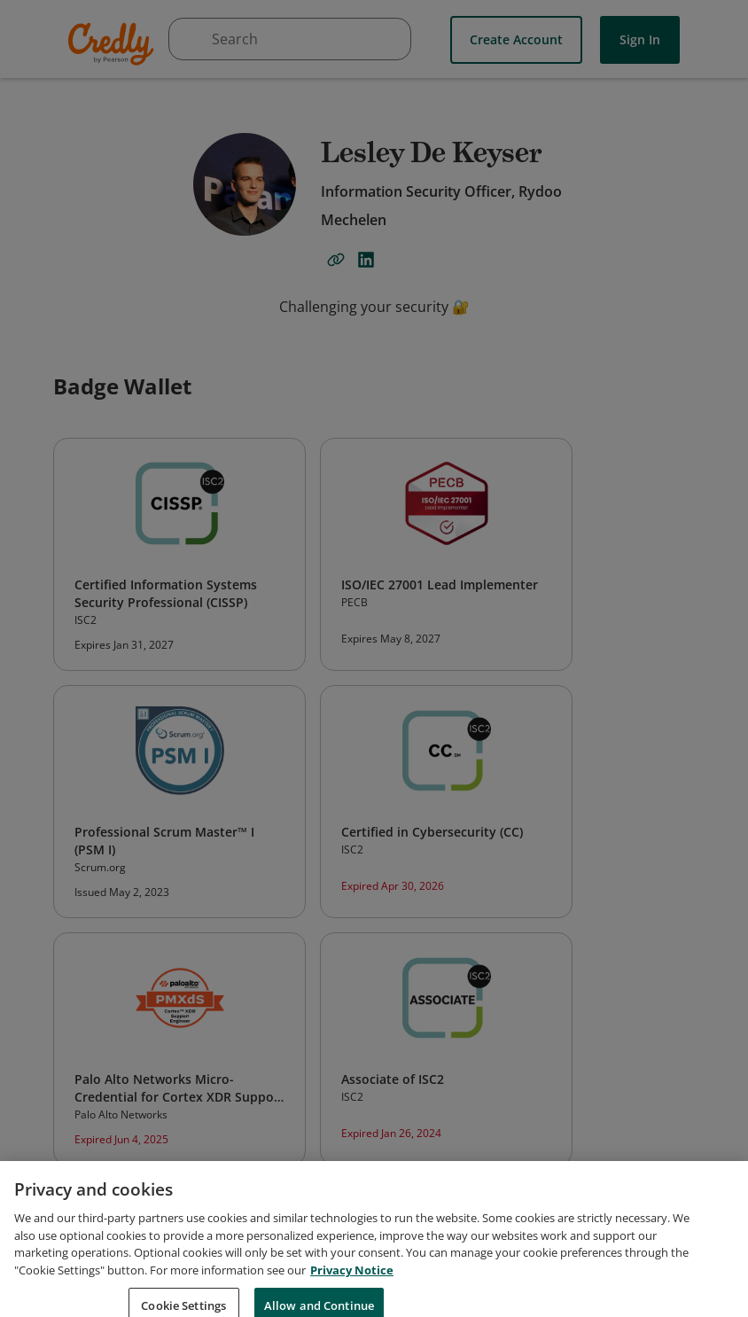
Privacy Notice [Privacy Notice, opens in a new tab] (351, 1287)
